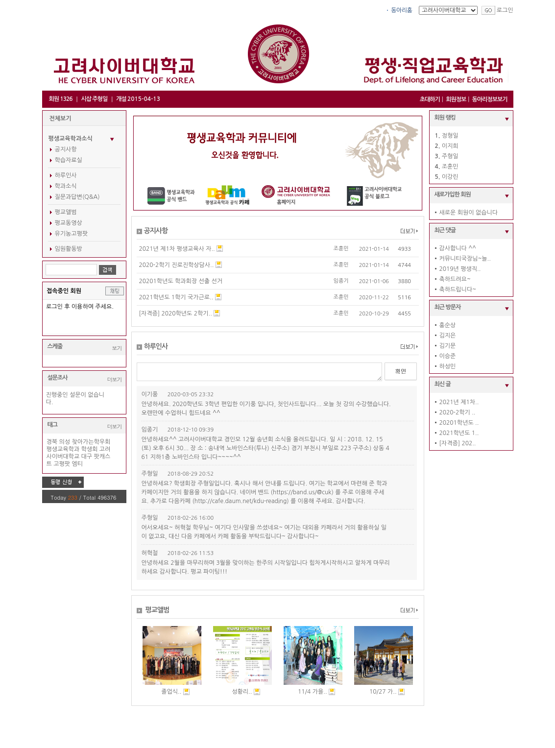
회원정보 (456, 99)
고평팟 (61, 464)
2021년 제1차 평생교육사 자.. (177, 249)
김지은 (447, 335)
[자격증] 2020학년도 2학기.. (175, 313)
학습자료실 (68, 160)
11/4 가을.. (312, 692)
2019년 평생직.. (460, 269)
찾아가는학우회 (91, 442)
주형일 (150, 474)
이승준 (447, 356)
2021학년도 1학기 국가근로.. (176, 297)
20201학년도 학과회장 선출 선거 (181, 281)
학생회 (89, 449)
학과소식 (66, 186)
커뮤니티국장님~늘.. (465, 259)
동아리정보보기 (489, 99)
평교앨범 (66, 212)
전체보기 (60, 118)
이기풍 (150, 394)
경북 (52, 442)
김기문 (447, 346)
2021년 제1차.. (459, 402)
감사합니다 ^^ (457, 248)
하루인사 (66, 175)
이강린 (450, 177)
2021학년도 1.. (459, 433)
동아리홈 (401, 10)
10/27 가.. (383, 692)
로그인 (505, 10)
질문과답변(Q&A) (77, 197)
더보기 (114, 379)
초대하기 (430, 99)
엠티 (77, 464)
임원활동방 (68, 249)
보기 (117, 348)
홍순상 (447, 325)
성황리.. (242, 692)
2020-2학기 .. (457, 412)
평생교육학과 (63, 449)
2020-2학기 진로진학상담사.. (176, 265)
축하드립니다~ (458, 289)
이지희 (450, 146)
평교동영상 (68, 223)
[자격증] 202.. (457, 443)
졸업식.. (171, 692)
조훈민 (341, 248)
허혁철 (150, 553)
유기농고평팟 (71, 234)
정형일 (450, 136)
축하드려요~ (455, 279)
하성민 (447, 366)
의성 (64, 442)
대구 (87, 456)
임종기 (341, 281)
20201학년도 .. (459, 423)
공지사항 (66, 149)
